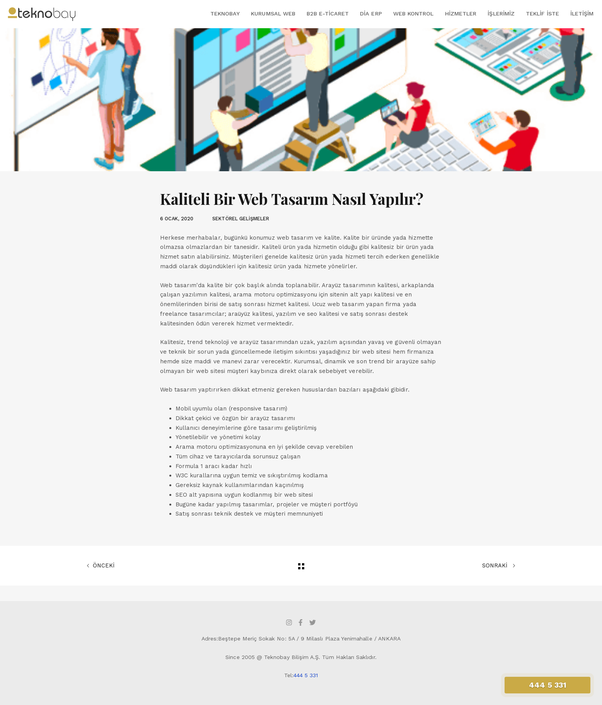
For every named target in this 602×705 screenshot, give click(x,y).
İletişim (581, 13)
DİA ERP (371, 13)
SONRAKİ (499, 565)
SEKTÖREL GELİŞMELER (240, 218)
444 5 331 (305, 675)
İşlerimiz (501, 13)
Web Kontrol (413, 13)
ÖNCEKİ (100, 565)
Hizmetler (461, 13)
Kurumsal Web (273, 13)
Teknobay (225, 13)
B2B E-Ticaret (328, 13)
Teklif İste (542, 13)
